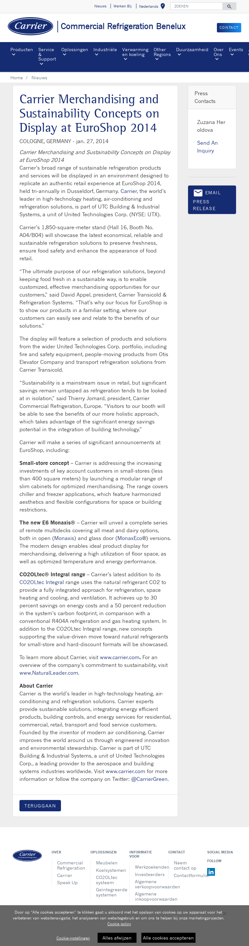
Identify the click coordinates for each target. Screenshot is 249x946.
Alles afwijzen (117, 937)
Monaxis (64, 538)
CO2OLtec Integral (41, 582)
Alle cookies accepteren (168, 937)
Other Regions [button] (162, 52)
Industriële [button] (105, 49)
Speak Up (67, 882)
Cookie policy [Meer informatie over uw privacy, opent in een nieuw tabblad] (119, 923)
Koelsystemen (108, 870)
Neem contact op (185, 865)
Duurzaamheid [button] (192, 49)
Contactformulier (185, 875)
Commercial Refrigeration (69, 865)
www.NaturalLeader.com (48, 673)
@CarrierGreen (149, 779)
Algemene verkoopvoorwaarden (147, 884)
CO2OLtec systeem (106, 879)
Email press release (207, 199)
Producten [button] (21, 49)
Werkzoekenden (147, 867)
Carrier (129, 191)
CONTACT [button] (229, 27)
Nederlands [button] (153, 7)
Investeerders (147, 874)
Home (16, 77)
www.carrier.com (119, 657)
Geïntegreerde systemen (108, 892)
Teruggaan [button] (40, 805)
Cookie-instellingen (73, 938)
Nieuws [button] (100, 6)
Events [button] (236, 49)
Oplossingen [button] (74, 49)
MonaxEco (129, 538)
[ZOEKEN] (196, 6)
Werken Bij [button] (122, 6)
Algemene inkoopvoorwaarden (147, 896)
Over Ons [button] (219, 52)
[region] (124, 925)
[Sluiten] (224, 913)
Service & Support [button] (47, 54)
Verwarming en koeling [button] (135, 52)
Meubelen (107, 862)
